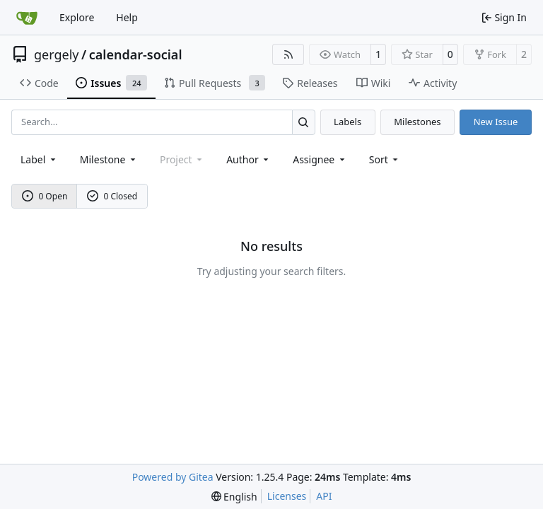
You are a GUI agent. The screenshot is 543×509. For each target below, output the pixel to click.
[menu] (385, 159)
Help (127, 17)
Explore (76, 17)
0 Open (45, 196)
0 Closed (112, 196)
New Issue (496, 121)
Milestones (417, 121)
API (324, 496)
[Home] (27, 17)
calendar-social (135, 54)
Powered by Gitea (173, 477)
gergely (56, 54)
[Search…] (303, 122)
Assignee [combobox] (320, 159)
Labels (347, 121)
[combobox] (39, 159)
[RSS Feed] (288, 54)
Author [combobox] (248, 159)
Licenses (287, 496)
